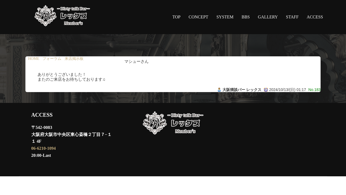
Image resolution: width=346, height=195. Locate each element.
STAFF (292, 17)
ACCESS (315, 17)
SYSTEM (225, 17)
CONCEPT (198, 17)
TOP (176, 17)
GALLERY (268, 17)
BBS (246, 17)
